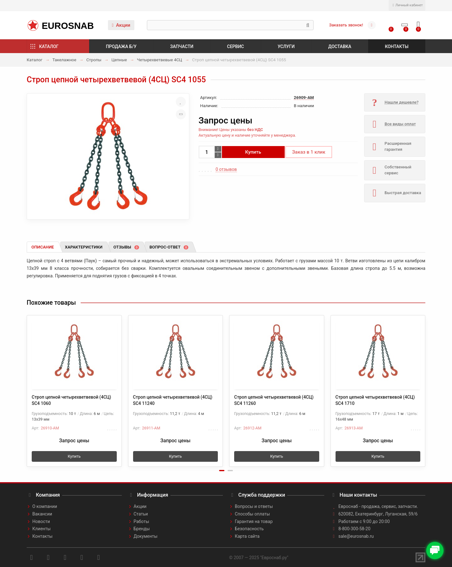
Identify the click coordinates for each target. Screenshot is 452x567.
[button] (221, 470)
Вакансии (42, 513)
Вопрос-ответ (168, 247)
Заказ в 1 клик (309, 152)
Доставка (339, 46)
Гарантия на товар (254, 521)
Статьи (141, 513)
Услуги (285, 46)
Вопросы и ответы (254, 506)
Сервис (235, 46)
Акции (121, 25)
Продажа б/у (121, 46)
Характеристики (84, 247)
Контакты (396, 46)
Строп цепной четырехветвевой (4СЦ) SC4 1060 (71, 400)
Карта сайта (247, 536)
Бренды (142, 528)
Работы (141, 521)
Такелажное (64, 59)
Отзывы (126, 247)
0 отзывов (226, 169)
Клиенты (41, 528)
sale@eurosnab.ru (356, 536)
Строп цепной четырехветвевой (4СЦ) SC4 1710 (375, 400)
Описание (42, 247)
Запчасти (181, 46)
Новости (41, 521)
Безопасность (249, 528)
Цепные (119, 59)
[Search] (230, 25)
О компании (44, 506)
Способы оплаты (252, 513)
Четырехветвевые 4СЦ (159, 59)
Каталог (49, 46)
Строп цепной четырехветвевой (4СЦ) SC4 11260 (274, 400)
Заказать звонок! (346, 25)
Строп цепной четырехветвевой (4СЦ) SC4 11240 (173, 400)
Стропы (93, 59)
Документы (146, 536)
